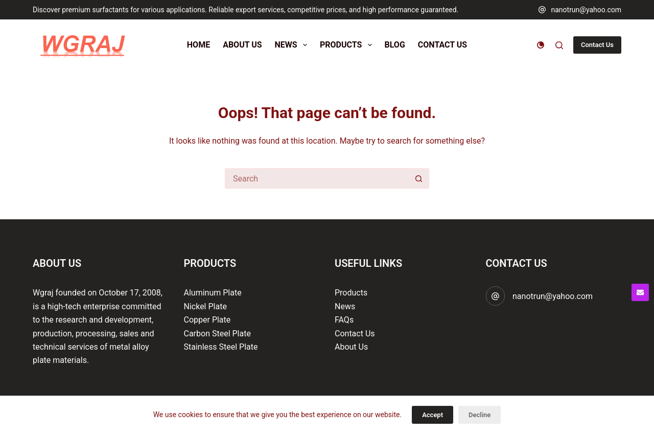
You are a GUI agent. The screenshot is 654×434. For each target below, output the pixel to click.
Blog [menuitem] (395, 45)
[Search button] (419, 178)
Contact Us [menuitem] (442, 45)
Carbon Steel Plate (217, 333)
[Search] (559, 45)
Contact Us (597, 45)
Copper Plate (207, 320)
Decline (480, 415)
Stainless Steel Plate (221, 347)
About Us (351, 347)
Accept (432, 415)
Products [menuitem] (348, 45)
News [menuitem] (293, 45)
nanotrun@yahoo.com (586, 10)
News (345, 306)
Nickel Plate (205, 306)
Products (351, 293)
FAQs (344, 320)
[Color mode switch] (540, 45)
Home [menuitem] (198, 45)
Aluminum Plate (213, 293)
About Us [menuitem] (242, 45)
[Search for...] (317, 178)
